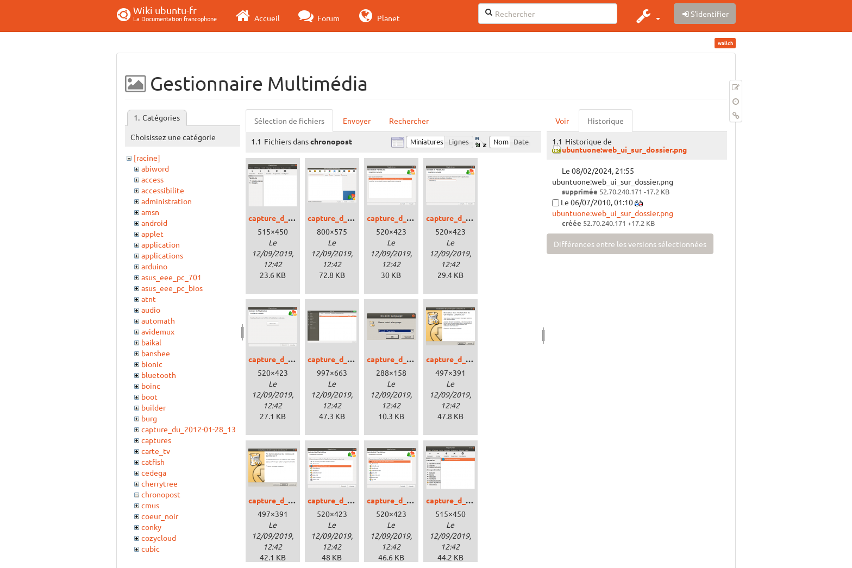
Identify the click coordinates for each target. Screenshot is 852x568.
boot (149, 396)
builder (153, 407)
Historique (605, 120)
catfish (153, 461)
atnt (148, 299)
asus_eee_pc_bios (172, 288)
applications (162, 255)
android (154, 223)
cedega (153, 472)
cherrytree (159, 483)
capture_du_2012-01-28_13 (188, 429)
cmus (150, 505)
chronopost (160, 494)
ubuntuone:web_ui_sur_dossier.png (624, 149)
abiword (155, 168)
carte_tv (155, 451)
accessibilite (162, 190)
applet (152, 233)
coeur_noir (159, 516)
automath (158, 320)
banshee (155, 353)
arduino (154, 266)
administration (166, 201)
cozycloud (158, 537)
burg (149, 418)
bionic (151, 364)
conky (151, 527)
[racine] (147, 157)
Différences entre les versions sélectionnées (630, 244)
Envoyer (357, 120)
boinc (150, 385)
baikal (151, 342)
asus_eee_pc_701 (171, 277)
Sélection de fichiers (289, 120)
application (160, 244)
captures (156, 440)
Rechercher (409, 120)
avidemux (157, 331)
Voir (562, 120)
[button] (646, 15)
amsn (150, 212)
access (152, 179)
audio (150, 309)
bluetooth (158, 375)
